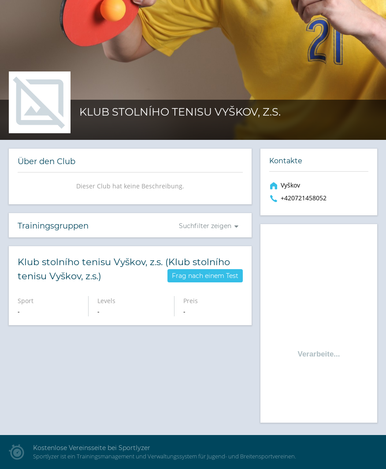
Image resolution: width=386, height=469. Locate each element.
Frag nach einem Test (205, 276)
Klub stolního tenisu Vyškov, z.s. (180, 111)
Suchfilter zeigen (205, 226)
